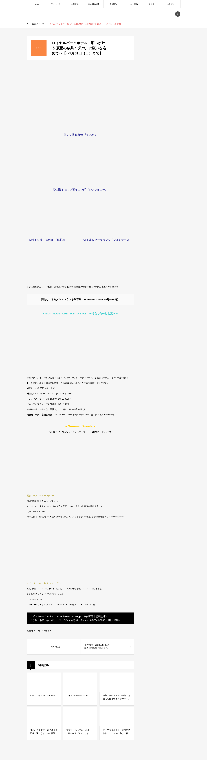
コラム (151, 4)
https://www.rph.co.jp (68, 616)
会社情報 (171, 4)
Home (36, 4)
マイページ (55, 4)
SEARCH (177, 14)
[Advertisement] (160, 242)
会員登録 (74, 4)
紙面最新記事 (94, 4)
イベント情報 (132, 4)
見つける (113, 4)
